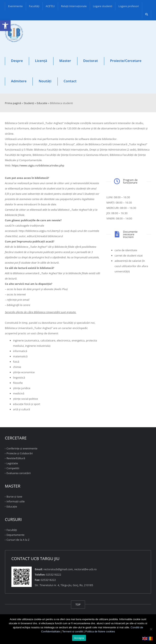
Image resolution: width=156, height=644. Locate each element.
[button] (5, 25)
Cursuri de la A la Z (17, 540)
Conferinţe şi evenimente (21, 448)
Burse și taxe (14, 496)
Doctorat (90, 60)
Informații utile (15, 501)
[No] (151, 629)
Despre (17, 60)
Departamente (15, 535)
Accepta (79, 638)
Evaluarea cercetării (18, 473)
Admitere (18, 81)
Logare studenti (102, 6)
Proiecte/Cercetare (125, 60)
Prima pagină (13, 103)
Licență (41, 60)
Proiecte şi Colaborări (19, 453)
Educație (11, 506)
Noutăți (45, 81)
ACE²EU (50, 6)
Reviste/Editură (15, 458)
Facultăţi (34, 6)
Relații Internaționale (74, 6)
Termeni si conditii (72, 631)
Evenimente (15, 6)
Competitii (12, 468)
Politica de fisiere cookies (100, 631)
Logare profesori (128, 6)
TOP (77, 604)
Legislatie (12, 463)
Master (65, 60)
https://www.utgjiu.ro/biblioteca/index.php (38, 165)
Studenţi (29, 103)
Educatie (42, 103)
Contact (70, 81)
